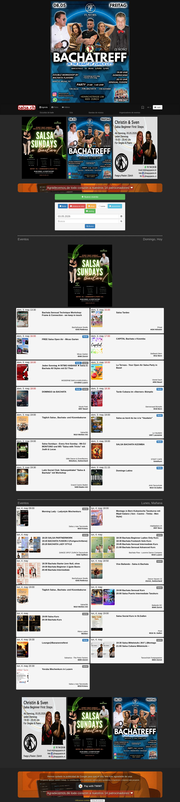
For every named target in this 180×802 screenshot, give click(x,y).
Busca (90, 226)
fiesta (63, 206)
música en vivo (77, 206)
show (91, 206)
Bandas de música (96, 113)
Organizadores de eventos (129, 113)
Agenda (43, 107)
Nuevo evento (90, 197)
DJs (71, 113)
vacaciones (114, 206)
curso (102, 206)
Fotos (54, 107)
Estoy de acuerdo (98, 800)
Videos (66, 107)
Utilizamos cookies (82, 800)
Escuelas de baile (47, 113)
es (149, 107)
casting (90, 211)
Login (158, 107)
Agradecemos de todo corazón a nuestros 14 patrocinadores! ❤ (90, 187)
